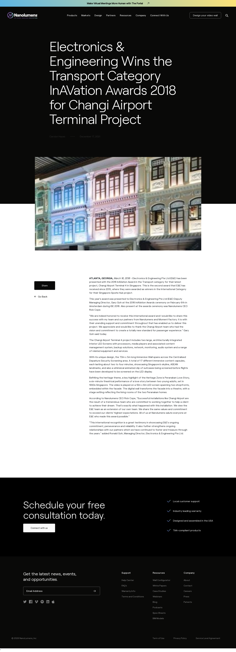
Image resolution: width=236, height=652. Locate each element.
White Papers (159, 585)
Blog (155, 602)
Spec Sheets (159, 613)
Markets (85, 15)
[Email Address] (61, 591)
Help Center (128, 580)
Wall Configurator (161, 580)
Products (72, 15)
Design (98, 15)
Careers (188, 591)
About (187, 580)
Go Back (42, 296)
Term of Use (158, 638)
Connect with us (39, 528)
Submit (94, 591)
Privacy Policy (180, 638)
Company (141, 15)
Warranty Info (128, 591)
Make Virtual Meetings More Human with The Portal (118, 3)
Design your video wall (205, 15)
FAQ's (124, 585)
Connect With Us (159, 15)
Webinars (157, 596)
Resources (125, 15)
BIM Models (158, 618)
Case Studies (159, 591)
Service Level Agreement (208, 638)
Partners (111, 15)
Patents (188, 602)
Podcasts (157, 607)
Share (45, 285)
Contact (188, 585)
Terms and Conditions (133, 596)
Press (186, 596)
